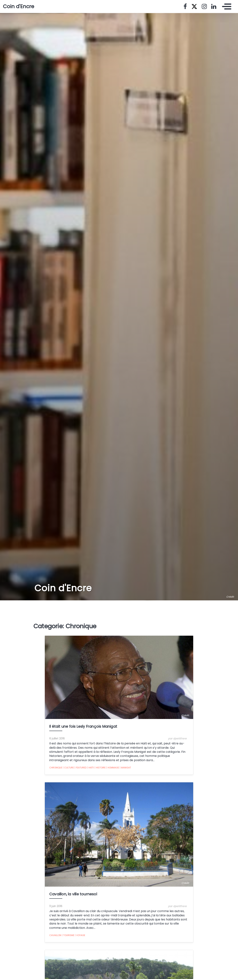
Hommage (112, 767)
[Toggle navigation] (225, 6)
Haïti (90, 767)
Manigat (125, 767)
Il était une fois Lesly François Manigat (83, 726)
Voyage (80, 935)
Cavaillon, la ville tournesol (73, 894)
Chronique (55, 767)
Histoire (100, 767)
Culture (68, 767)
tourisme (68, 935)
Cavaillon (55, 935)
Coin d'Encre (18, 6)
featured (80, 767)
